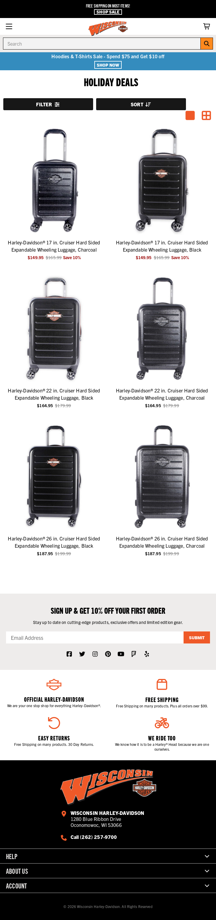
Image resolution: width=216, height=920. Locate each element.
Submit (197, 637)
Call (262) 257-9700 (94, 837)
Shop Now (108, 65)
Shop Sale (107, 11)
